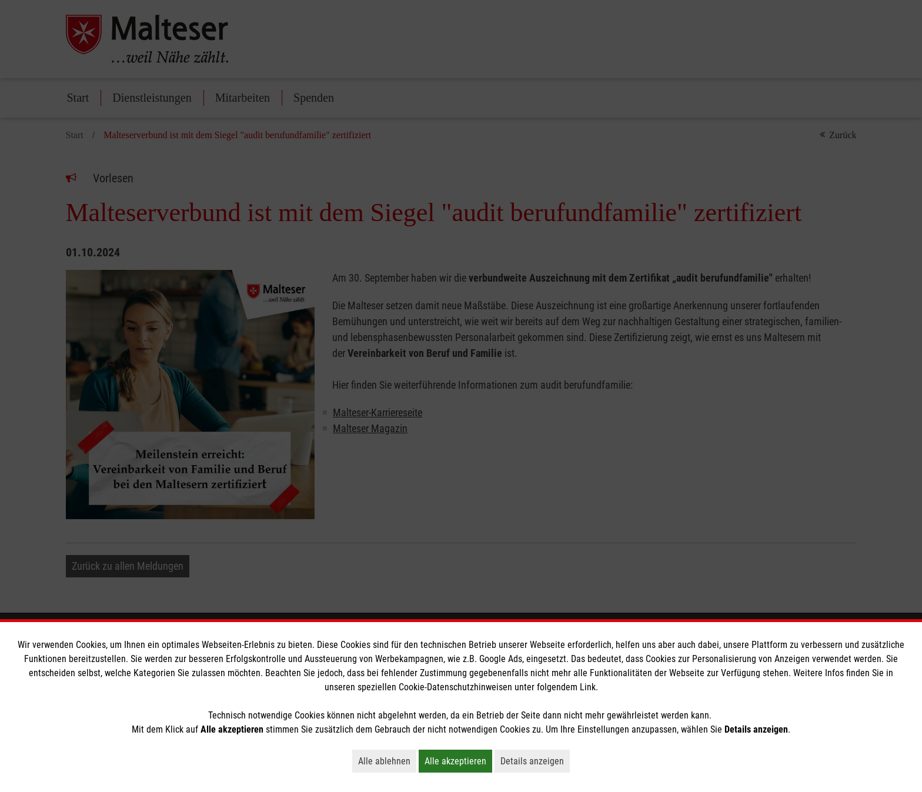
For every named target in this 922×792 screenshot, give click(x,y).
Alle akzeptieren (458, 761)
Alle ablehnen (387, 761)
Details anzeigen (535, 761)
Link (588, 687)
